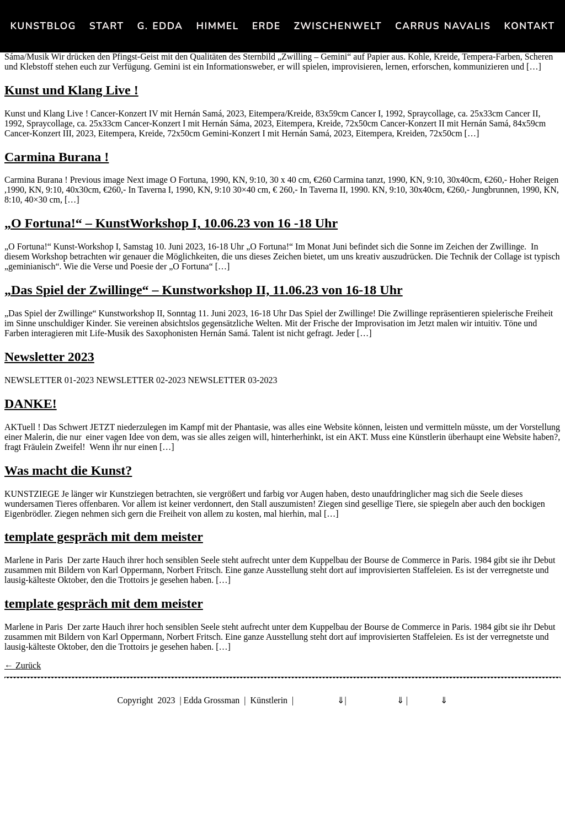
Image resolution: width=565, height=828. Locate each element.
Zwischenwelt (338, 26)
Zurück (22, 665)
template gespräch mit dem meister (103, 536)
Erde (266, 26)
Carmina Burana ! (56, 157)
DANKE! (30, 403)
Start (106, 26)
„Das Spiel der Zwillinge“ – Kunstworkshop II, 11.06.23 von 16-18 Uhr (203, 290)
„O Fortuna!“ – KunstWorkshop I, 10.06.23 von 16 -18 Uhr (171, 223)
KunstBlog (43, 26)
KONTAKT (529, 26)
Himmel (217, 26)
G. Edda (160, 26)
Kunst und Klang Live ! (71, 90)
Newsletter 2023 (49, 356)
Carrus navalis (443, 26)
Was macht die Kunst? (68, 470)
